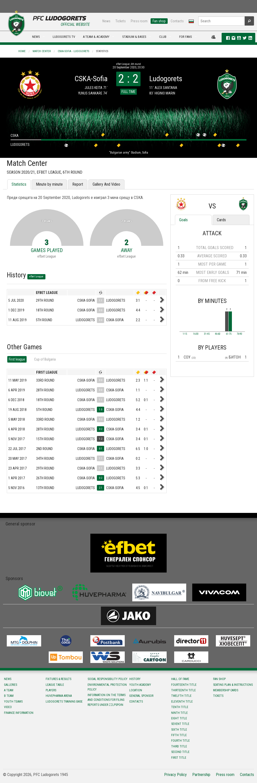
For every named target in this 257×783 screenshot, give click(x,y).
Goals (183, 219)
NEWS (36, 37)
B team (9, 696)
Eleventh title (182, 701)
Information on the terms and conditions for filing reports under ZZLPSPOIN (106, 699)
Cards (221, 219)
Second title (180, 752)
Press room (139, 21)
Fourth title (180, 740)
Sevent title (180, 724)
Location (135, 690)
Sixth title (179, 729)
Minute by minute (49, 184)
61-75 (228, 334)
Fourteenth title (184, 685)
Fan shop (159, 21)
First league (17, 359)
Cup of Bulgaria (45, 359)
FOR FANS (185, 37)
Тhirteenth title (183, 690)
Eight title (179, 718)
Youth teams (13, 701)
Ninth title (179, 713)
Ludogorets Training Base (64, 701)
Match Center (42, 51)
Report (77, 184)
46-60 (217, 334)
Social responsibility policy (107, 679)
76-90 (239, 334)
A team (8, 690)
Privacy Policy (175, 774)
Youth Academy (140, 685)
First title (178, 757)
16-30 (196, 334)
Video (8, 707)
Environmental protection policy (107, 687)
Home (22, 51)
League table (55, 685)
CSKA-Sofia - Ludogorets (73, 51)
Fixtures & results (58, 679)
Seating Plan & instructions (233, 685)
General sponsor (141, 696)
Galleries (10, 685)
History (135, 679)
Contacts (177, 21)
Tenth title (179, 707)
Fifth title (179, 735)
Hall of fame (180, 679)
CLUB (162, 37)
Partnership (201, 774)
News (106, 21)
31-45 (207, 334)
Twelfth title (181, 696)
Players (51, 690)
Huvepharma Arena (59, 696)
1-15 (185, 334)
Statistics (102, 51)
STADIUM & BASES (134, 37)
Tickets (120, 21)
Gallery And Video (106, 184)
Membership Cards (225, 690)
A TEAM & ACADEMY (96, 37)
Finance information (18, 713)
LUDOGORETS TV (64, 37)
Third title (179, 746)
